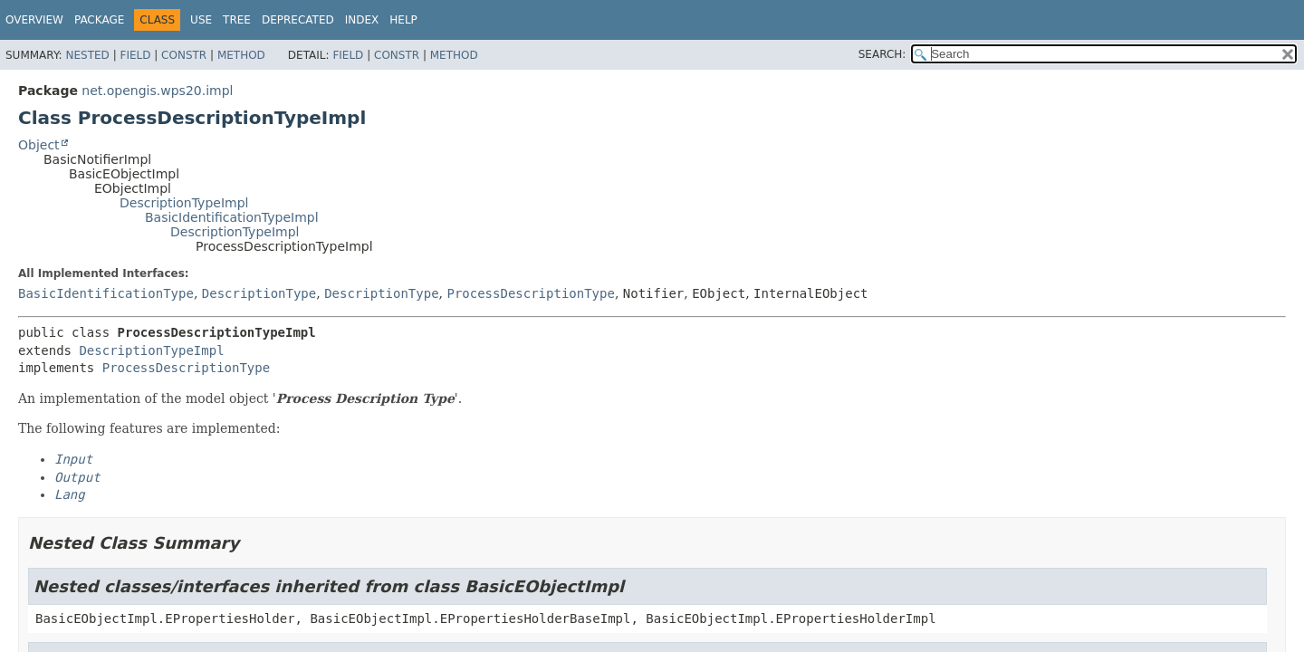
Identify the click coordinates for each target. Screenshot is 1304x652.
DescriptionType (259, 293)
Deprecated (298, 20)
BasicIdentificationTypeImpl (232, 217)
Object (39, 145)
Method (241, 55)
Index (362, 20)
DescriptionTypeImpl (184, 203)
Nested (87, 55)
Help (403, 20)
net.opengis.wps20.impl (157, 90)
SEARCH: (882, 54)
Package (99, 20)
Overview (34, 20)
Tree (237, 20)
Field (135, 55)
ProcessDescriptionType (530, 293)
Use (201, 20)
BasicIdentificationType (106, 293)
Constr (183, 55)
